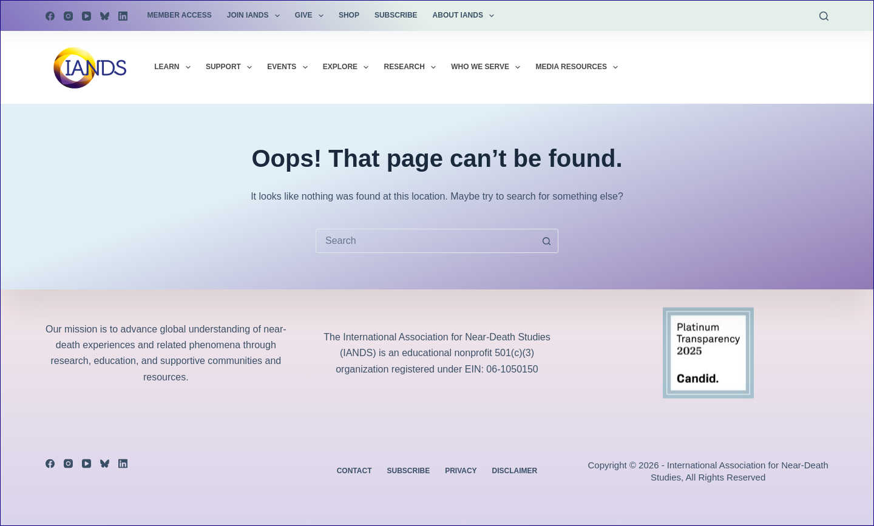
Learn (174, 67)
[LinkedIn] (122, 16)
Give (311, 15)
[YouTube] (86, 16)
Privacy (460, 471)
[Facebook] (50, 16)
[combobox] (425, 241)
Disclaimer (515, 471)
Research (412, 67)
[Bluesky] (104, 16)
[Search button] (546, 240)
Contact (354, 471)
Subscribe (396, 15)
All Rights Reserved (726, 477)
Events (289, 67)
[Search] (823, 16)
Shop (349, 15)
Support (231, 67)
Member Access (179, 15)
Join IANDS (256, 15)
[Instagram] (68, 16)
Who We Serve (488, 67)
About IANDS (466, 15)
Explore (348, 67)
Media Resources (579, 67)
